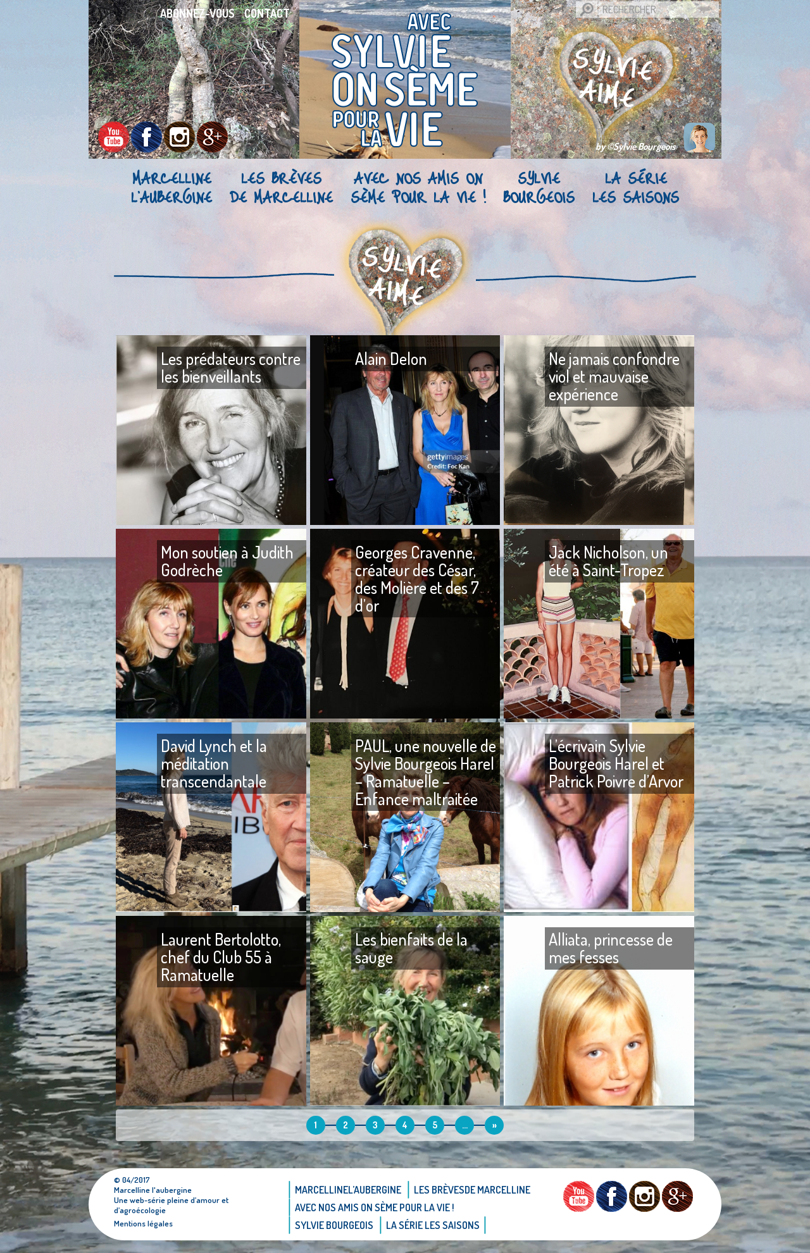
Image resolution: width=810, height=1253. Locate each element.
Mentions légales (143, 1223)
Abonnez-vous (197, 13)
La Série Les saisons (635, 187)
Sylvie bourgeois (539, 187)
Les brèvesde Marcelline (281, 187)
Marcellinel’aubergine (171, 187)
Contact (267, 13)
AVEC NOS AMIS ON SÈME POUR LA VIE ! (418, 187)
